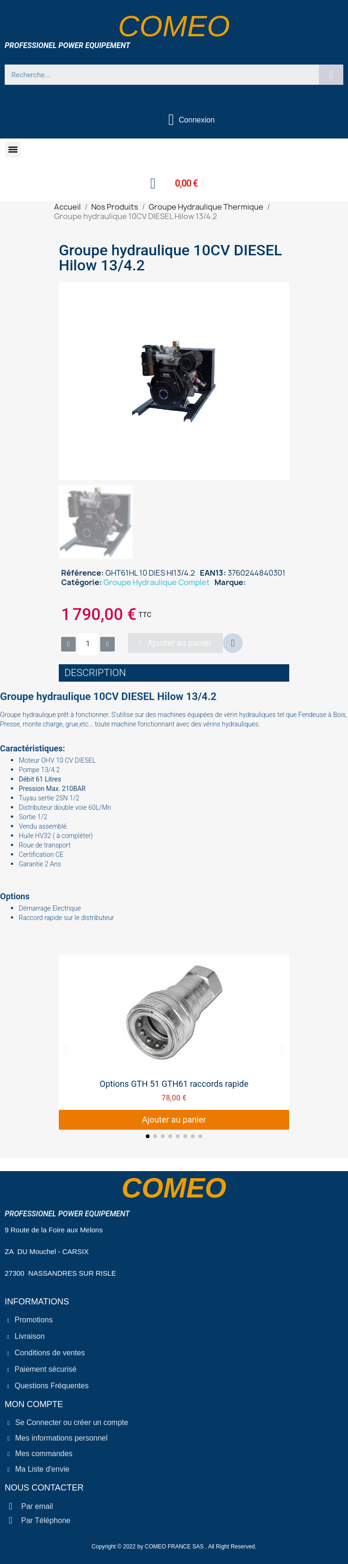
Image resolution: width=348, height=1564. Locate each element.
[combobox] (158, 75)
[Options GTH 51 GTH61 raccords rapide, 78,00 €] (174, 1042)
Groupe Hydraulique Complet (156, 582)
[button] (13, 149)
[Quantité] (88, 644)
